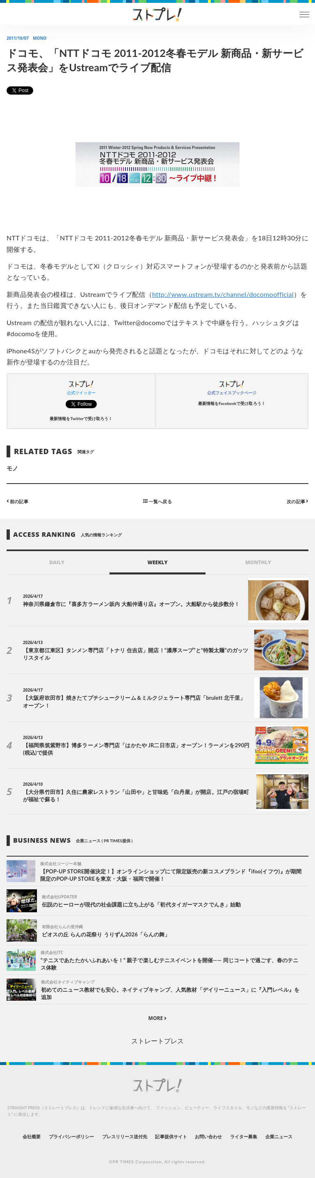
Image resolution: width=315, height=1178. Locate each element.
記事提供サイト (171, 1136)
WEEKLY (157, 562)
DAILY (56, 562)
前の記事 (17, 501)
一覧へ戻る (157, 501)
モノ (12, 468)
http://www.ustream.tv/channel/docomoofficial (223, 294)
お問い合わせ (208, 1136)
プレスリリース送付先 (125, 1136)
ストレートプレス (157, 1041)
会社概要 (32, 1136)
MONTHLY (258, 562)
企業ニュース (278, 1136)
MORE (157, 1018)
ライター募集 (243, 1136)
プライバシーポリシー (71, 1136)
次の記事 (297, 501)
